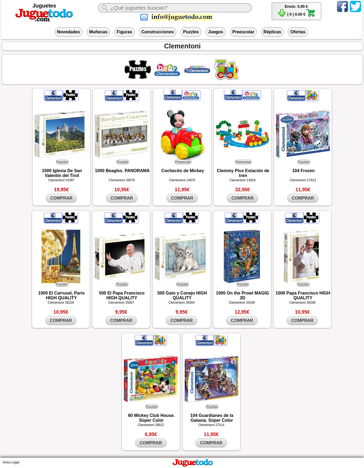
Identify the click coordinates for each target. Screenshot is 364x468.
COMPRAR (61, 198)
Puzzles (191, 32)
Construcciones (157, 32)
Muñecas (98, 32)
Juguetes (44, 6)
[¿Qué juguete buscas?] (174, 7)
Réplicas (272, 32)
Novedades (68, 32)
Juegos (215, 32)
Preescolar (243, 32)
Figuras (124, 32)
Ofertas (297, 32)
